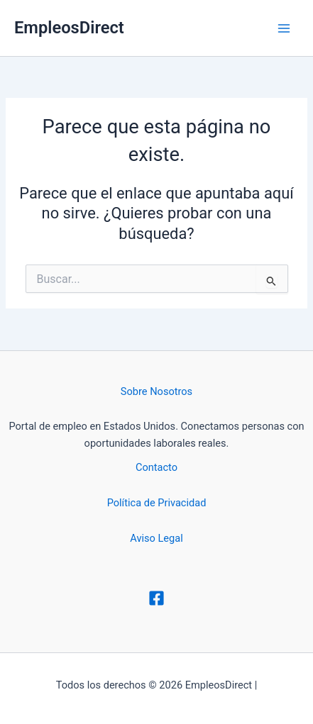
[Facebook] (156, 598)
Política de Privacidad (157, 502)
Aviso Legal (156, 538)
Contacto (156, 467)
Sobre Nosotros (156, 391)
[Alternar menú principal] (284, 28)
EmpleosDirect (69, 28)
